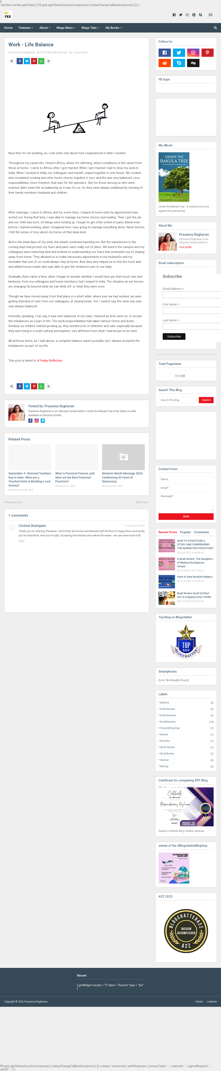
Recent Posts (168, 532)
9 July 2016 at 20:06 (134, 525)
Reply (22, 541)
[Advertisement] (179, 435)
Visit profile (185, 247)
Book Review (187, 709)
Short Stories (187, 747)
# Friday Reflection (49, 360)
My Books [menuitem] (112, 28)
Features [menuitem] (25, 28)
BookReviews (187, 721)
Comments (201, 532)
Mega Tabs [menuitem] (89, 28)
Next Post (141, 502)
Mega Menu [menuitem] (64, 28)
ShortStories (187, 753)
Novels (187, 734)
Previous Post (14, 502)
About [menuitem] (43, 28)
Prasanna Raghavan (23, 52)
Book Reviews (187, 715)
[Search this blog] (178, 400)
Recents (187, 741)
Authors (187, 702)
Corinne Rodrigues (32, 526)
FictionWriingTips (187, 728)
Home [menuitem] (8, 28)
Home (199, 1001)
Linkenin (212, 1001)
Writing (187, 766)
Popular (185, 532)
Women (187, 760)
